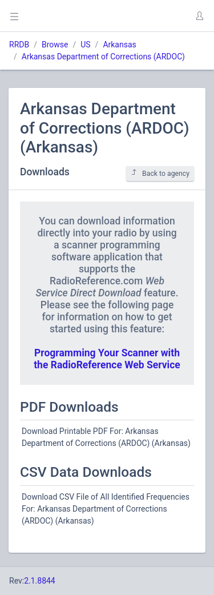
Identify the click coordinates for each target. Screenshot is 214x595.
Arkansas (119, 44)
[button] (199, 16)
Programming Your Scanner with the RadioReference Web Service (107, 359)
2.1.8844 (39, 580)
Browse (55, 44)
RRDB (19, 44)
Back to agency (160, 173)
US (85, 44)
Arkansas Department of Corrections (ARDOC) (103, 56)
